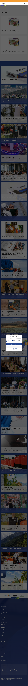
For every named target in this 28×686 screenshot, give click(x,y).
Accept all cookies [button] (14, 344)
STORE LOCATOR (22, 1)
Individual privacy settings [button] (14, 348)
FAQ (26, 1)
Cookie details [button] (14, 349)
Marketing (19, 340)
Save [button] (14, 346)
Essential (8, 340)
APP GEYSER (16, 1)
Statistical (14, 340)
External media (9, 341)
